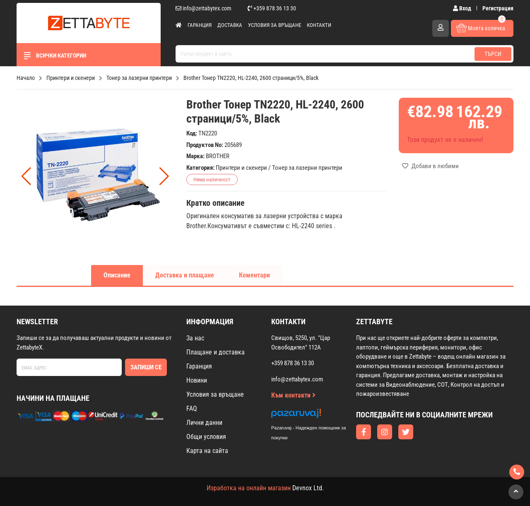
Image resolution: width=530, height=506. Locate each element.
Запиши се (145, 367)
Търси (492, 54)
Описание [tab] (117, 275)
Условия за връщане (274, 25)
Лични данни (204, 422)
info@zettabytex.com (203, 8)
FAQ (191, 408)
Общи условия (206, 437)
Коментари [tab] (254, 275)
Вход (462, 8)
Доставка (229, 25)
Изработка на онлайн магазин (249, 488)
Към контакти (293, 395)
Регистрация (497, 8)
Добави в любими (430, 166)
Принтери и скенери (241, 167)
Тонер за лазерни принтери (307, 167)
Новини (196, 380)
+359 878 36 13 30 (272, 8)
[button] (164, 176)
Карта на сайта (207, 451)
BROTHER (217, 156)
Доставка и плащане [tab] (184, 275)
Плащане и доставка (215, 352)
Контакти (319, 25)
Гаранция (200, 25)
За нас (195, 338)
